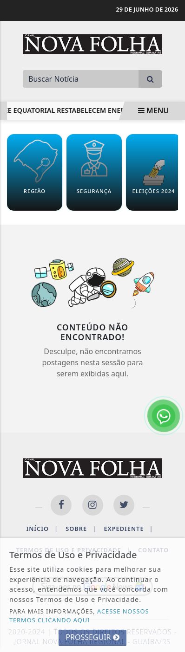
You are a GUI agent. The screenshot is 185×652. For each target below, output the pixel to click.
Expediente (128, 528)
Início (42, 528)
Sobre (81, 528)
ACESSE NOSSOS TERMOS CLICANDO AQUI (79, 615)
